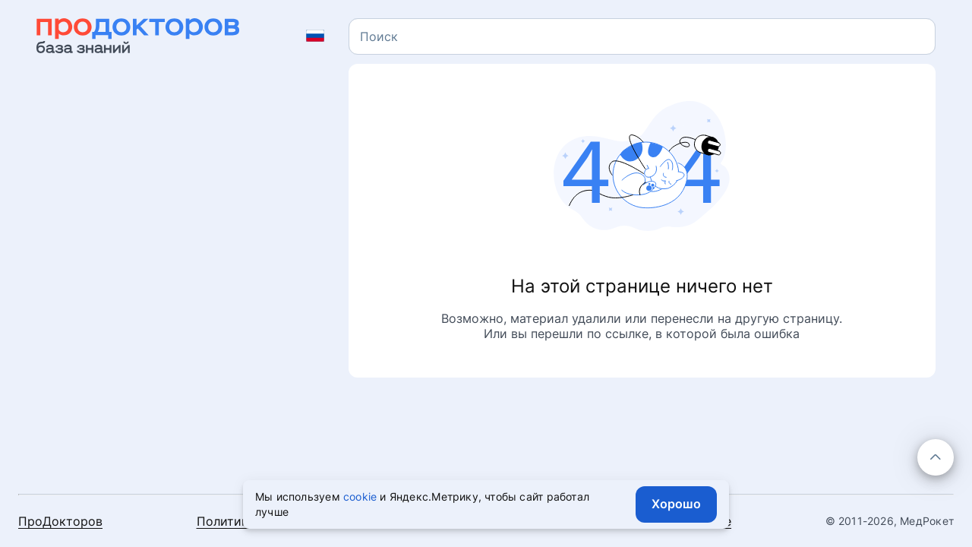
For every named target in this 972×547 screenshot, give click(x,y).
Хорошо (676, 503)
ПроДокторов (60, 521)
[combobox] (642, 36)
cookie (360, 496)
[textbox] (379, 36)
